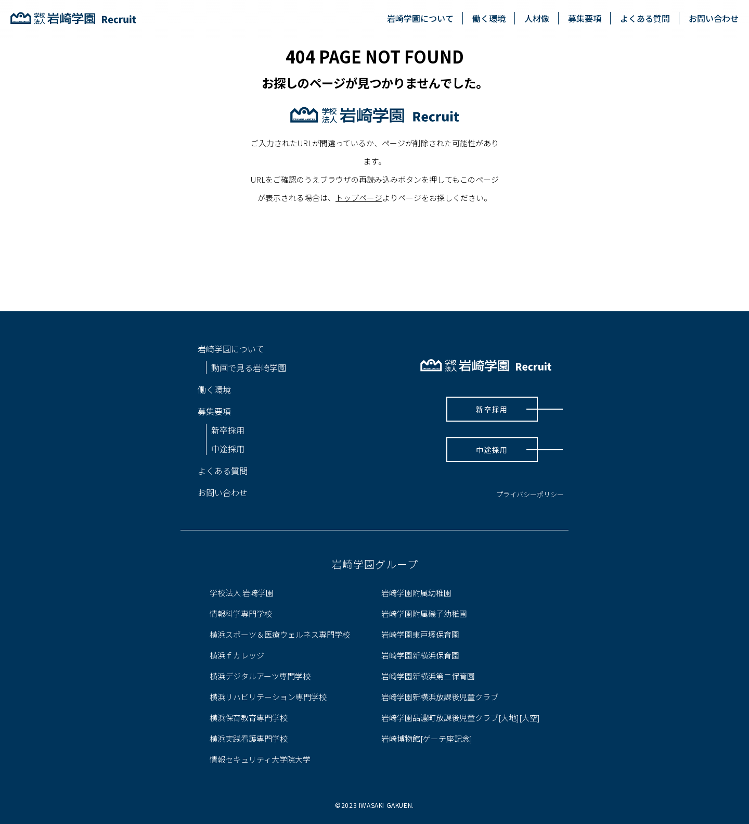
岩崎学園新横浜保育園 (420, 655)
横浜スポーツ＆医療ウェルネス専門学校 (280, 634)
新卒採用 (227, 430)
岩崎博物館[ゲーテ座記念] (426, 738)
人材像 (536, 18)
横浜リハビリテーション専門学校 (268, 696)
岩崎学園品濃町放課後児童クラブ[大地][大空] (460, 717)
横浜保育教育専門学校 (249, 717)
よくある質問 (645, 18)
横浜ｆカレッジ (237, 655)
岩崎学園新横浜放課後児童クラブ (439, 696)
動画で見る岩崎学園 (248, 367)
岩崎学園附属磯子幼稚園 (424, 613)
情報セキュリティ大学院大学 (260, 759)
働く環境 (489, 18)
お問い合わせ (714, 18)
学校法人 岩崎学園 (242, 592)
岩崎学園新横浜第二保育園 (428, 675)
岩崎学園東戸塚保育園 (420, 634)
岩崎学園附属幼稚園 (416, 592)
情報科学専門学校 (241, 613)
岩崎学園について (420, 18)
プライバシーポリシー (530, 494)
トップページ (358, 197)
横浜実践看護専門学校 (249, 738)
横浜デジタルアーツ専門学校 (260, 675)
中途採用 (227, 448)
